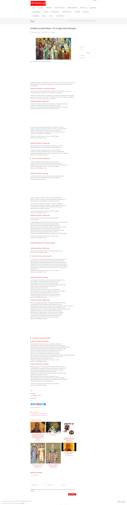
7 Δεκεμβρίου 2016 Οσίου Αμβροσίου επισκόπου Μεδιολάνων (68, 439)
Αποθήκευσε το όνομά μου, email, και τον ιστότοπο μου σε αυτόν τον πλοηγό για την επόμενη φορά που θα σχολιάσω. (52, 490)
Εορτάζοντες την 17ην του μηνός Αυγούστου (37, 465)
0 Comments (52, 32)
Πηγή (31, 390)
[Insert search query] (88, 49)
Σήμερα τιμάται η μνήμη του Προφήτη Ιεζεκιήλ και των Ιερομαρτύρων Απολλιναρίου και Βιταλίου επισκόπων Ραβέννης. (38, 436)
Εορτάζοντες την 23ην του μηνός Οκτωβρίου (53, 465)
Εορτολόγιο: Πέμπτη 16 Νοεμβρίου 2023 (69, 453)
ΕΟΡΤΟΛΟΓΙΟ (45, 32)
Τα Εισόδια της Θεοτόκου (36, 407)
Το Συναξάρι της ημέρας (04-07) (53, 433)
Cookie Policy (23, 503)
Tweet (31, 395)
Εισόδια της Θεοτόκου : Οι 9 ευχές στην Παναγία (88, 20)
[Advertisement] (53, 73)
